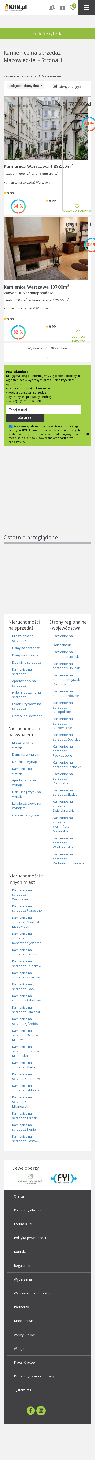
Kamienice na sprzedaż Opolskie (66, 737)
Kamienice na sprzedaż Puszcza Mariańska (25, 1051)
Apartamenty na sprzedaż (24, 683)
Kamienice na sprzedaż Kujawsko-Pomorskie (68, 679)
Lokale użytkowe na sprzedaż (26, 706)
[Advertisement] (45, 498)
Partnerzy (21, 1307)
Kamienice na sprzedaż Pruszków (26, 963)
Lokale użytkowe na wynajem (26, 805)
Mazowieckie (51, 76)
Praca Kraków (25, 1362)
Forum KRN (23, 1224)
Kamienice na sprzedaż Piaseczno (27, 908)
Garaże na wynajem (27, 815)
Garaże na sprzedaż (27, 716)
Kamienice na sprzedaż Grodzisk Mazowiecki (26, 922)
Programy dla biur (28, 1210)
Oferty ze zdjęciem (71, 87)
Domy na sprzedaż (26, 648)
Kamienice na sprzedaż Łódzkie (66, 693)
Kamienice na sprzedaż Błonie (24, 1127)
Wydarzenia (23, 1279)
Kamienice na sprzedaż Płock (23, 986)
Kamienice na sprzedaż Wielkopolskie (63, 842)
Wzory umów (24, 1334)
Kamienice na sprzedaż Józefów (25, 1021)
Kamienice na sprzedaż (21, 76)
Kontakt (20, 1251)
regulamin (32, 434)
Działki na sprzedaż (26, 662)
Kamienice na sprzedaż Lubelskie (67, 654)
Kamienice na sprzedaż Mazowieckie (63, 723)
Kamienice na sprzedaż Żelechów (26, 998)
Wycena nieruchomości (32, 1293)
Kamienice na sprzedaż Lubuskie (67, 665)
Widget (19, 1348)
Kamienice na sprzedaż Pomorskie (63, 778)
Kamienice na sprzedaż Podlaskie (67, 764)
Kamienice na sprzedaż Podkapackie (63, 751)
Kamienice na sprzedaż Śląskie (65, 792)
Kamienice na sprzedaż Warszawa (22, 894)
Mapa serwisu (25, 1320)
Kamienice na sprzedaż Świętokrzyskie (64, 806)
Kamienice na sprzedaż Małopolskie (63, 707)
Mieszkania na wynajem (23, 744)
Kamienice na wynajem (22, 771)
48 (52, 348)
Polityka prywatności (30, 1237)
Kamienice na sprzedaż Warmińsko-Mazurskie (63, 824)
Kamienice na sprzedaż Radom (24, 952)
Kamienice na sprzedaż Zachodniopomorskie (68, 858)
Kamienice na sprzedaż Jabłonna (26, 1088)
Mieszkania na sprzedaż (23, 638)
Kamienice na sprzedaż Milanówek (22, 1101)
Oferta (19, 1196)
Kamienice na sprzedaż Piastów (25, 1138)
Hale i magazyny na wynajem (26, 794)
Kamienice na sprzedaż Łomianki (26, 1009)
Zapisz (25, 417)
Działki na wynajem (26, 761)
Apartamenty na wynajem (24, 782)
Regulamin (22, 1265)
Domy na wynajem (25, 754)
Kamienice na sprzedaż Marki (23, 1064)
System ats (22, 1390)
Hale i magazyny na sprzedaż (26, 694)
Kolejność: (25, 86)
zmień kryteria (47, 33)
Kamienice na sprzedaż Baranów (26, 1076)
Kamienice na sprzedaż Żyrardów (26, 975)
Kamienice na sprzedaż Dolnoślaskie (63, 640)
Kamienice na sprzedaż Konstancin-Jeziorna (27, 938)
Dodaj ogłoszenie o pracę (34, 1376)
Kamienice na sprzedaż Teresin (25, 1115)
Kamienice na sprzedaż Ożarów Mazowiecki (25, 1035)
